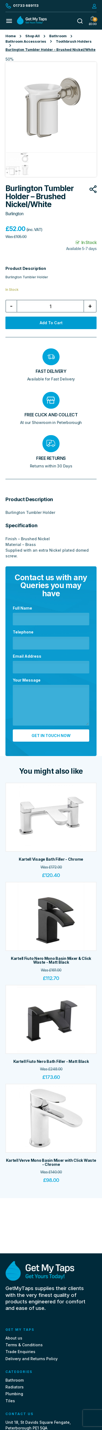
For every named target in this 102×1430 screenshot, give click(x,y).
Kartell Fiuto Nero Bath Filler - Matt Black (51, 1061)
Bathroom (58, 36)
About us (13, 1338)
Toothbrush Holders (74, 41)
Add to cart (51, 322)
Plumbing (14, 1393)
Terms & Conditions (24, 1344)
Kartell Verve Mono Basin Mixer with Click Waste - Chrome (51, 1162)
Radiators (14, 1387)
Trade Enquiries (20, 1351)
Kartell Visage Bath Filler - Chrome (51, 859)
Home (10, 36)
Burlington (14, 213)
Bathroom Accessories (25, 41)
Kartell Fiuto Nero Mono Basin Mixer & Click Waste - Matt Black (51, 960)
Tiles (10, 1400)
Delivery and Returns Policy (31, 1358)
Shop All (32, 36)
